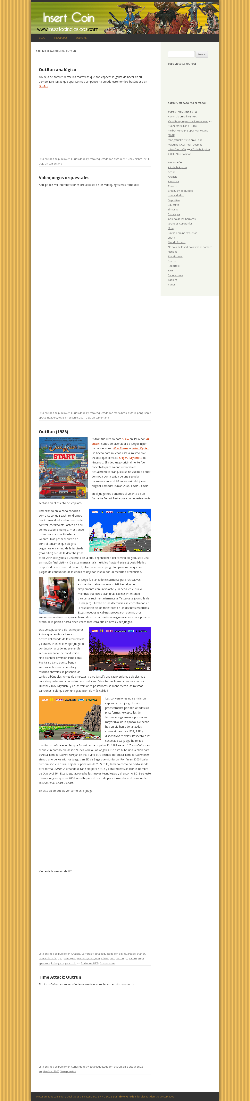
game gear (69, 958)
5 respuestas (68, 1071)
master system (85, 958)
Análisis (75, 953)
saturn (133, 958)
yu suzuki (70, 963)
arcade (131, 953)
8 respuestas (107, 963)
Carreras (86, 953)
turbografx (57, 963)
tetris (61, 417)
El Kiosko (173, 209)
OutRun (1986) (53, 431)
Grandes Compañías (180, 223)
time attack (129, 1066)
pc (126, 958)
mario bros (120, 413)
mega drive (102, 958)
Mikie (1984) (190, 116)
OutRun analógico (57, 69)
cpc (60, 958)
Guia (171, 228)
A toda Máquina (177, 167)
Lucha (171, 237)
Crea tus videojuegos (180, 190)
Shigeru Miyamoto (130, 458)
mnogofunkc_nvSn (179, 140)
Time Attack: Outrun (60, 977)
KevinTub (173, 116)
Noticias (172, 251)
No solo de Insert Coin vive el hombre (190, 247)
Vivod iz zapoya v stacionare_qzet (188, 121)
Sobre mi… (82, 37)
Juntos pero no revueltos (182, 233)
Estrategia (174, 214)
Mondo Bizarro (177, 242)
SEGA (125, 439)
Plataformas (175, 256)
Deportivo (174, 200)
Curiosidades (79, 159)
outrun (118, 159)
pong (140, 413)
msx (112, 958)
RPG (170, 270)
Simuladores (175, 275)
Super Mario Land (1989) (182, 126)
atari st (141, 953)
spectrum (44, 963)
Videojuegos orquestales (64, 177)
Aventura (173, 181)
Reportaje (174, 265)
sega (141, 958)
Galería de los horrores (182, 219)
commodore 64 (47, 958)
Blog (42, 37)
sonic (147, 413)
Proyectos (60, 37)
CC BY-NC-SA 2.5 (103, 1096)
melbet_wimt (175, 130)
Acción (172, 172)
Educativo (173, 205)
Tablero (172, 280)
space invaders (48, 417)
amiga (122, 953)
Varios (172, 284)
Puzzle (172, 261)
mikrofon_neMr (177, 149)
